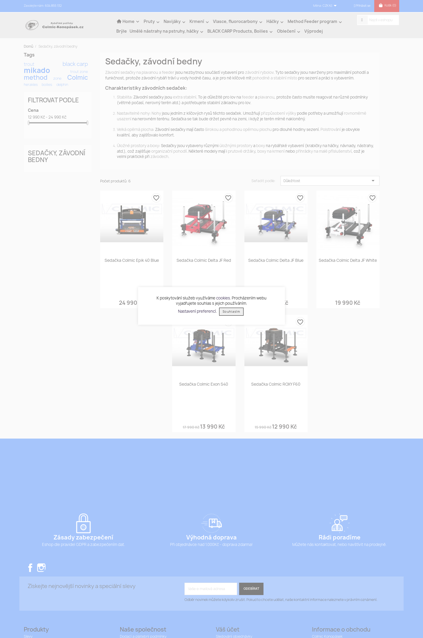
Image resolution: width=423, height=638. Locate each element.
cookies (223, 298)
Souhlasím (231, 312)
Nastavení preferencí (197, 311)
